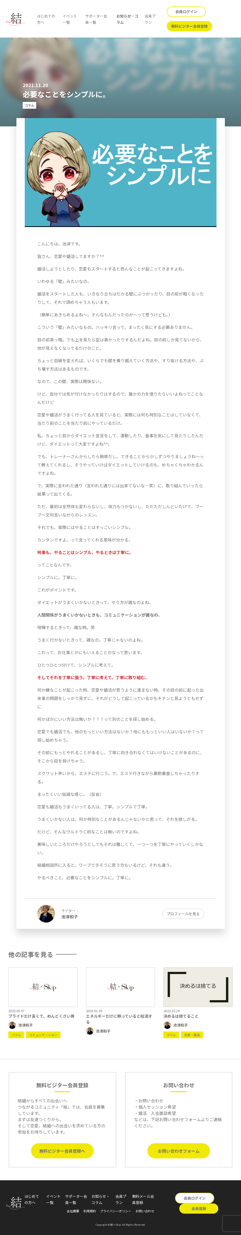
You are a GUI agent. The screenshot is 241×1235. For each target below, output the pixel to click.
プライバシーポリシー (115, 1211)
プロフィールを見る (183, 913)
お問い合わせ (144, 1211)
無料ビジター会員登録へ (62, 1151)
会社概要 (73, 1211)
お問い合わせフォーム (179, 1151)
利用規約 (89, 1211)
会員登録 (198, 1208)
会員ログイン (186, 11)
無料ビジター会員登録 (189, 26)
